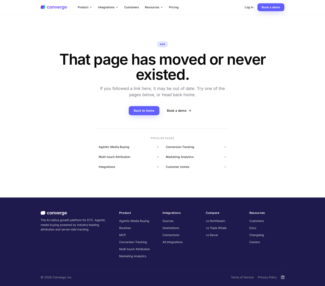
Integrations (108, 7)
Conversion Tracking (196, 147)
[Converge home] (54, 7)
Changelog (256, 235)
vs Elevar (212, 235)
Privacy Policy (267, 277)
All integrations (172, 242)
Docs (252, 228)
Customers (131, 7)
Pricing (174, 7)
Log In (249, 7)
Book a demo (271, 7)
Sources (167, 221)
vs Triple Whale (216, 228)
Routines (125, 228)
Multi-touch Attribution (129, 157)
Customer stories (196, 166)
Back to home (144, 111)
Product (85, 7)
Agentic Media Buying (129, 147)
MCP (122, 235)
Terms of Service (242, 277)
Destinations (170, 228)
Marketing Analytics (196, 157)
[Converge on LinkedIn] (282, 277)
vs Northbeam (215, 221)
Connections (170, 235)
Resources (154, 7)
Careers (254, 242)
